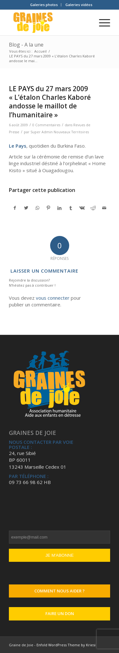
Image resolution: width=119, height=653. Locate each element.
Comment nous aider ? (59, 591)
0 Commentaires (46, 125)
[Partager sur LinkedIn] (59, 208)
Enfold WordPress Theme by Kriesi (66, 644)
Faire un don (59, 613)
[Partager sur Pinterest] (48, 208)
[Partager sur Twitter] (26, 208)
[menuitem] (44, 4)
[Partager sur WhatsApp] (37, 208)
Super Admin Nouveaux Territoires (59, 132)
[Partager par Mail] (104, 208)
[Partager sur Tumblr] (70, 208)
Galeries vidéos (78, 4)
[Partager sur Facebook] (14, 208)
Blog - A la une (26, 44)
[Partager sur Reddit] (93, 208)
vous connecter (52, 298)
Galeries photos (44, 4)
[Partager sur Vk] (81, 208)
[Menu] (101, 22)
